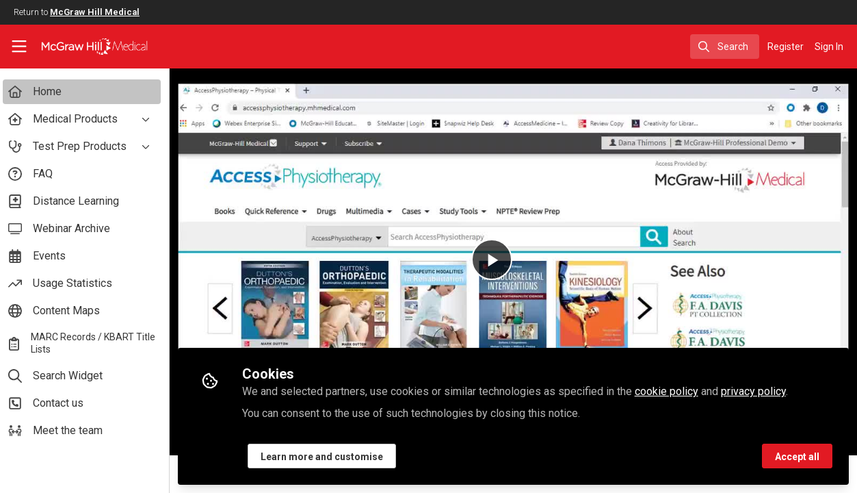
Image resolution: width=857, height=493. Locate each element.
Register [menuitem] (785, 46)
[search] (724, 46)
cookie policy (672, 391)
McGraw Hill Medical (95, 12)
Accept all (797, 456)
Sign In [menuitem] (829, 46)
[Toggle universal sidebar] (19, 46)
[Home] (84, 46)
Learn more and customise (327, 456)
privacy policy (758, 391)
